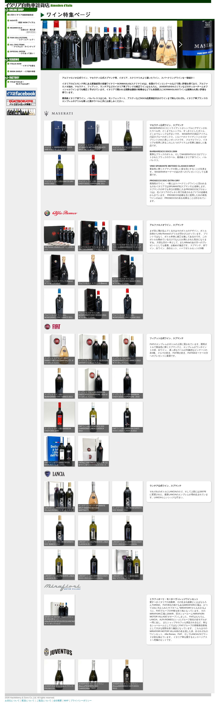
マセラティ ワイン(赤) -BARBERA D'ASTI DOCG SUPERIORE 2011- (91, 182)
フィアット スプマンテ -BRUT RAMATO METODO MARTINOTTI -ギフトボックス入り (59, 360)
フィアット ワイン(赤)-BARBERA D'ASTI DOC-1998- (57, 430)
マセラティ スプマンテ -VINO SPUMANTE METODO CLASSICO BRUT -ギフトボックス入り (91, 147)
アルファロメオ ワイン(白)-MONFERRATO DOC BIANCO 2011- (58, 316)
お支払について (12, 700)
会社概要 (57, 700)
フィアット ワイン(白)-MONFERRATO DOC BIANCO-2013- (58, 395)
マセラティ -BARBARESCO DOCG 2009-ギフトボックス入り (58, 148)
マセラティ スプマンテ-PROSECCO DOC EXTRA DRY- (127, 148)
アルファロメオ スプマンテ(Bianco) (92, 283)
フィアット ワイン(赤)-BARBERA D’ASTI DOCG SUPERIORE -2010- (126, 395)
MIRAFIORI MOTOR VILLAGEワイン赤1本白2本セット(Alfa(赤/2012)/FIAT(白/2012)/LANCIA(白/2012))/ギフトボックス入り (63, 620)
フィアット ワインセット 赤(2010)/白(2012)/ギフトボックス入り (93, 361)
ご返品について (43, 700)
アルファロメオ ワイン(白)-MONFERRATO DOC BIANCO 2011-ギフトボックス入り (127, 281)
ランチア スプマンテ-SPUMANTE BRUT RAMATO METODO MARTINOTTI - (91, 508)
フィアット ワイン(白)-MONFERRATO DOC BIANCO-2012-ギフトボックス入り (127, 360)
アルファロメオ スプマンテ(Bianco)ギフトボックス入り (58, 282)
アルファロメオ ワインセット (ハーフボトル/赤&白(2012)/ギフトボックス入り (127, 247)
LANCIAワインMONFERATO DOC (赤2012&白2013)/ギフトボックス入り (59, 509)
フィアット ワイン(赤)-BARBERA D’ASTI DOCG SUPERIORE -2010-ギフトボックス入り (93, 394)
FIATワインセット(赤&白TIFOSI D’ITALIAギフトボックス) (57, 464)
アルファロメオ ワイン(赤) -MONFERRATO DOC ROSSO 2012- (127, 316)
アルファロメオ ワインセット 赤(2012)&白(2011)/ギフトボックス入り (93, 248)
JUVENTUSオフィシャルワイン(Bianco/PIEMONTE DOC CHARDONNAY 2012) (91, 686)
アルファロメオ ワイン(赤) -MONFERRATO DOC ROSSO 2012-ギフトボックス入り (92, 315)
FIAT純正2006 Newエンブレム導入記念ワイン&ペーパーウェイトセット (93, 464)
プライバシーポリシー (81, 700)
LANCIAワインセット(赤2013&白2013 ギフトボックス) (126, 577)
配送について (28, 700)
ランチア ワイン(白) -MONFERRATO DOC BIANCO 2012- (58, 543)
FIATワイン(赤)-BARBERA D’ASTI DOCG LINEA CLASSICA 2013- (126, 430)
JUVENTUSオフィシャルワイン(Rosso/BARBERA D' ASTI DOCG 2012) (126, 686)
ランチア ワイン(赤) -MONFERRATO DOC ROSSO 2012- (127, 509)
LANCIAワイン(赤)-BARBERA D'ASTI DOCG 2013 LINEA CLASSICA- (127, 543)
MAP (66, 700)
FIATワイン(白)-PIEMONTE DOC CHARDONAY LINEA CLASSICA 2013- (91, 428)
